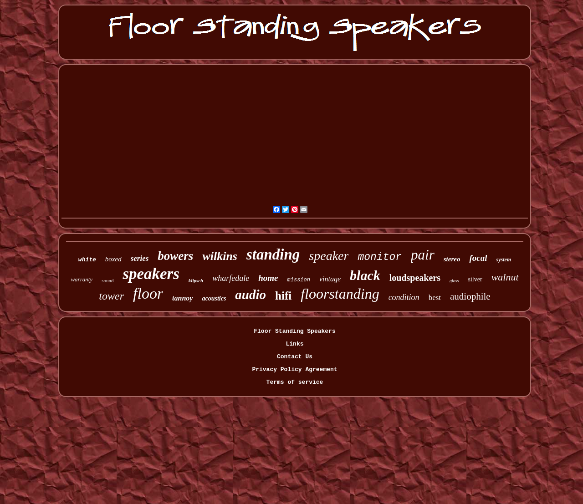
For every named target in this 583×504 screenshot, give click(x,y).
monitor (380, 257)
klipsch (196, 280)
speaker (328, 256)
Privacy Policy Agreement (294, 369)
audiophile (470, 296)
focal (478, 258)
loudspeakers (414, 278)
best (435, 297)
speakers (151, 274)
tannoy (182, 298)
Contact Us (294, 356)
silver (475, 279)
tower (111, 296)
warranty (81, 279)
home (268, 278)
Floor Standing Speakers (294, 331)
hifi (283, 296)
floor (148, 293)
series (140, 258)
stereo (452, 259)
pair (423, 255)
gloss (454, 280)
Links (294, 344)
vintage (330, 279)
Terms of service (294, 382)
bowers (175, 256)
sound (107, 280)
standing (273, 254)
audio (250, 294)
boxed (113, 259)
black (365, 275)
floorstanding (340, 293)
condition (404, 297)
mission (298, 280)
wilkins (219, 256)
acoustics (214, 298)
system (503, 259)
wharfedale (230, 278)
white (87, 259)
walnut (505, 277)
